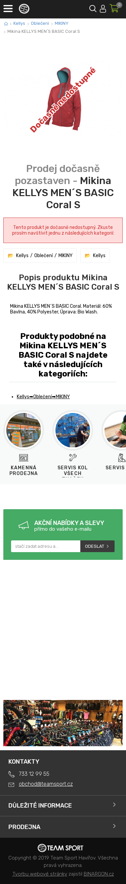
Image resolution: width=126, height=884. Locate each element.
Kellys (19, 23)
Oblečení (40, 23)
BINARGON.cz (99, 874)
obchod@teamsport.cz (46, 784)
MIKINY (62, 23)
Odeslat (94, 546)
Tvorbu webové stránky (39, 874)
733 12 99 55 (34, 774)
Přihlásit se (103, 7)
